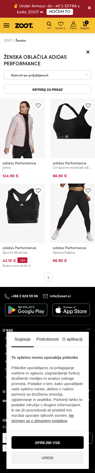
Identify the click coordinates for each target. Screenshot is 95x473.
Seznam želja (61, 25)
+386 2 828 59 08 (24, 295)
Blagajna (84, 24)
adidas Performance (19, 163)
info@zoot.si (60, 295)
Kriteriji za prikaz (47, 89)
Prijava (73, 25)
